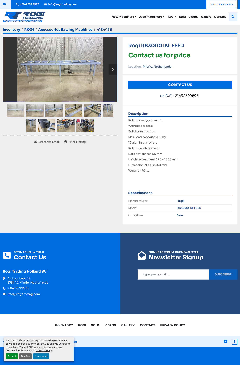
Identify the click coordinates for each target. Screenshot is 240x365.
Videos (193, 17)
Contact (220, 17)
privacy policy (44, 350)
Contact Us (180, 85)
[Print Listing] (75, 142)
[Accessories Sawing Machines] (65, 29)
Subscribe (223, 274)
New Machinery (122, 17)
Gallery (206, 17)
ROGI (170, 17)
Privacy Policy (172, 325)
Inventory (64, 325)
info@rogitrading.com (62, 4)
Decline (25, 356)
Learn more (41, 356)
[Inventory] (11, 29)
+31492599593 (29, 4)
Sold (182, 17)
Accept (12, 356)
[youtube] (4, 4)
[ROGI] (29, 29)
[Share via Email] (47, 142)
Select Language (221, 4)
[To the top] (234, 342)
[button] (123, 17)
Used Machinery (150, 17)
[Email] (173, 274)
